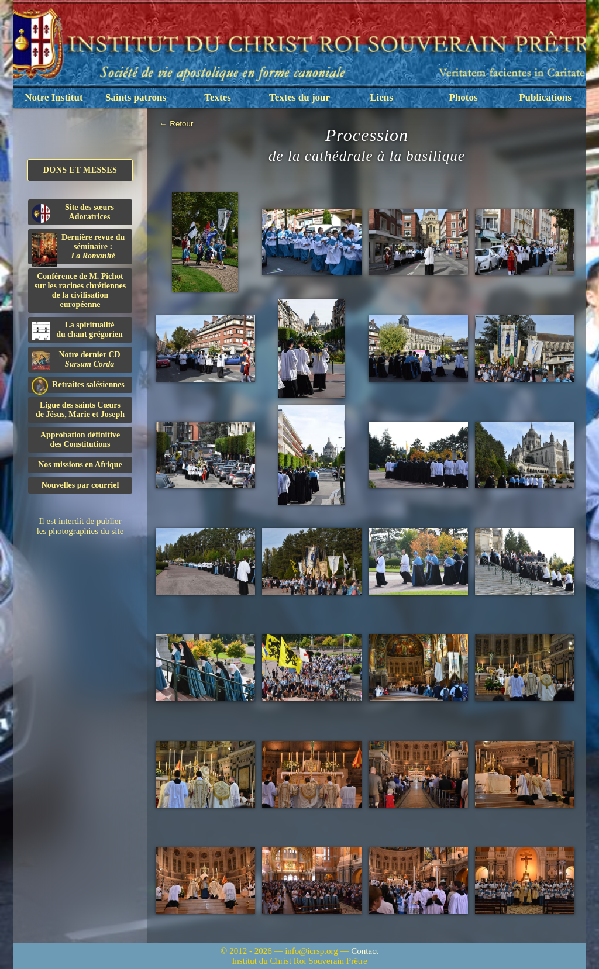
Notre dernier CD (76, 360)
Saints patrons (135, 97)
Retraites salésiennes (78, 385)
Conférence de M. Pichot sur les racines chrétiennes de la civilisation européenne (80, 290)
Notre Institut (53, 97)
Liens (381, 97)
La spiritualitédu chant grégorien (77, 330)
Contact (364, 951)
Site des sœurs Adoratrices (73, 213)
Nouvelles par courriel (80, 485)
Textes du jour (299, 97)
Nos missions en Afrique (80, 464)
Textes (217, 97)
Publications (545, 97)
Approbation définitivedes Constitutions (80, 439)
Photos (463, 97)
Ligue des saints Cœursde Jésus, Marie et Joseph (80, 410)
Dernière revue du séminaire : (78, 248)
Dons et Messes (80, 169)
